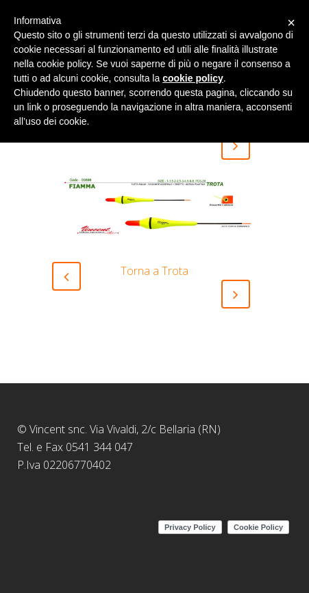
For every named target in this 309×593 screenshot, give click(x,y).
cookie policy (192, 78)
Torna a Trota (154, 270)
